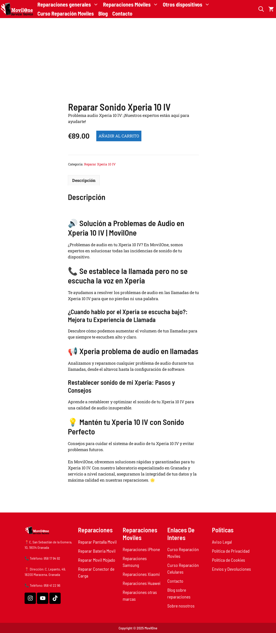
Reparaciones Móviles (132, 4)
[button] (261, 9)
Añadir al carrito (119, 136)
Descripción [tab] (83, 180)
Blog (103, 13)
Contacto (122, 13)
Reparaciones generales (69, 4)
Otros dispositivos (187, 4)
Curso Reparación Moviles (65, 13)
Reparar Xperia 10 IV (100, 164)
